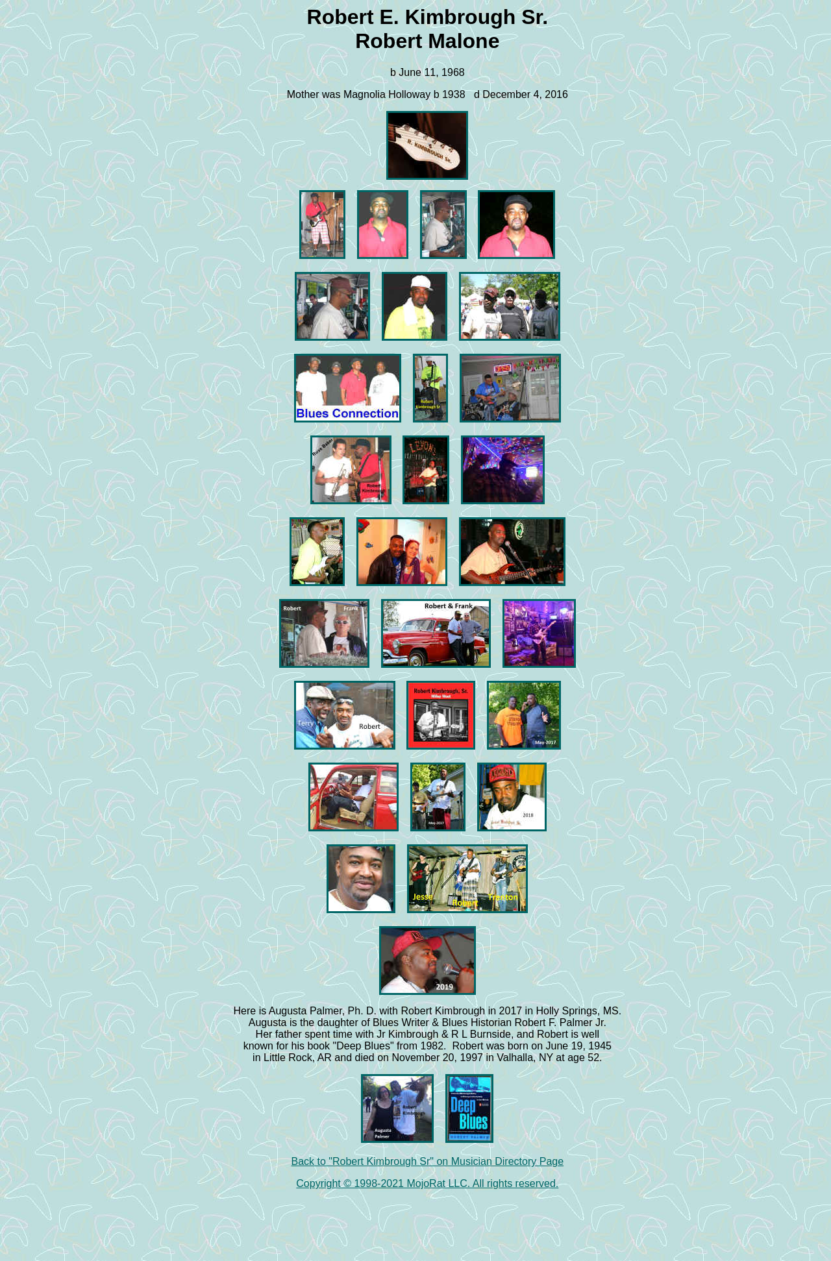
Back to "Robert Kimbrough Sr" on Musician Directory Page (427, 1161)
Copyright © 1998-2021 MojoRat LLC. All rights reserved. (427, 1183)
